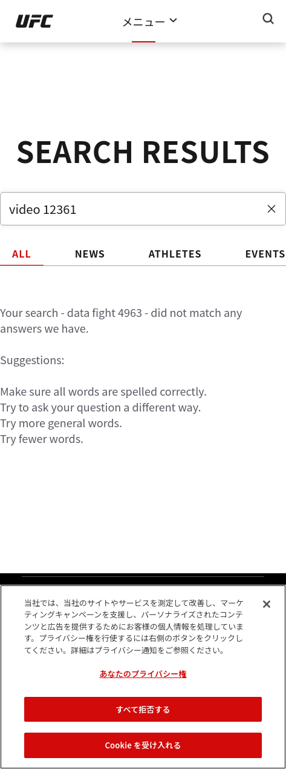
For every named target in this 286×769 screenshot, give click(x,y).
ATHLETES (175, 253)
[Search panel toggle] (268, 19)
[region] (143, 677)
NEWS (90, 253)
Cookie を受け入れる (143, 745)
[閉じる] (266, 604)
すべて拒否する (142, 709)
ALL (21, 253)
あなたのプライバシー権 (142, 673)
